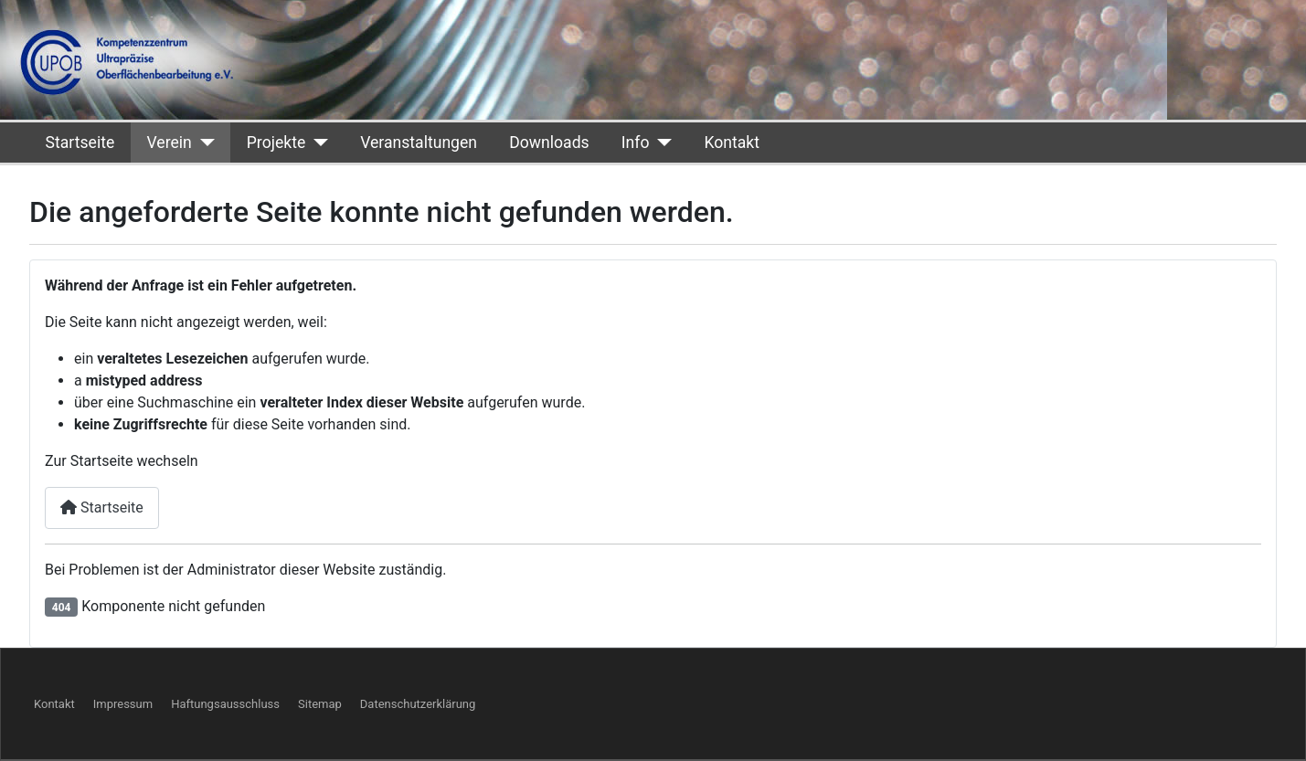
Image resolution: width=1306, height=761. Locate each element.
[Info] (660, 142)
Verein (168, 142)
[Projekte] (316, 142)
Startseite (80, 142)
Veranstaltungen (418, 142)
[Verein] (203, 142)
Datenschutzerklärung (418, 704)
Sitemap (320, 704)
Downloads (549, 142)
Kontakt (731, 142)
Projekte (276, 142)
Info (635, 142)
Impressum (123, 704)
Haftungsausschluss (225, 704)
